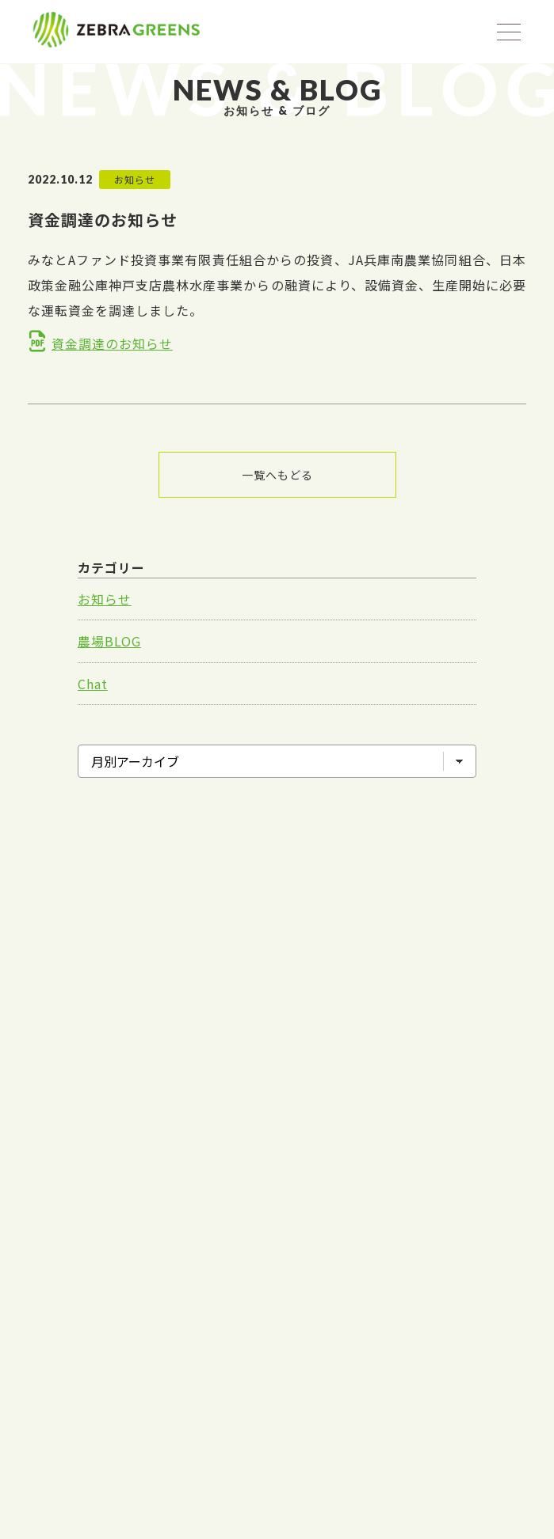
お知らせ (105, 599)
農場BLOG (109, 641)
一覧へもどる (277, 475)
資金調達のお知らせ (112, 343)
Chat (93, 683)
